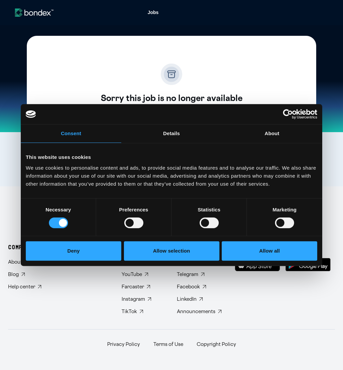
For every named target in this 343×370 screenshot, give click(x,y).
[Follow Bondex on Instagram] (144, 299)
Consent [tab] (71, 133)
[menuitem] (153, 12)
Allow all (269, 251)
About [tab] (272, 133)
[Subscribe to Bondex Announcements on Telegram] (199, 311)
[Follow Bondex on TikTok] (144, 311)
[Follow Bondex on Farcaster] (144, 287)
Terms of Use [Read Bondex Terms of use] (168, 344)
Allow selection (171, 251)
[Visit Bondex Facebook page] (199, 287)
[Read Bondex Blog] (24, 274)
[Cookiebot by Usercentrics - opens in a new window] (288, 114)
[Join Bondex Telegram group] (199, 274)
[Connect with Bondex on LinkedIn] (199, 299)
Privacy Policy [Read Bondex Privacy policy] (123, 344)
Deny (73, 251)
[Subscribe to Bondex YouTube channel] (144, 274)
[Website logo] (34, 12)
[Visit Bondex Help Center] (24, 287)
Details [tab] (171, 133)
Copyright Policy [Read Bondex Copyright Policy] (216, 344)
